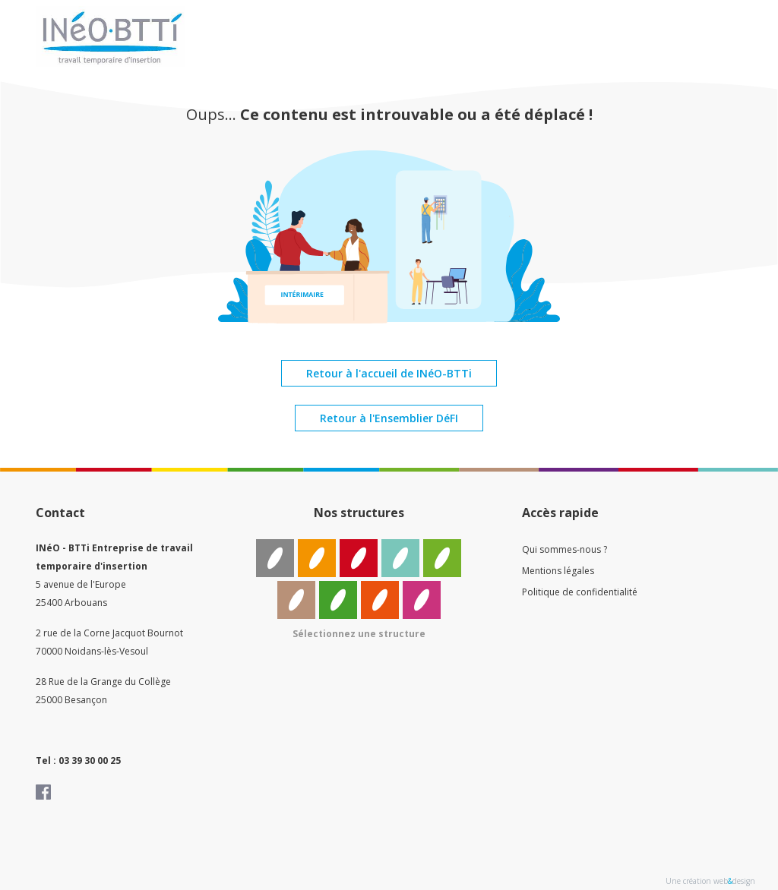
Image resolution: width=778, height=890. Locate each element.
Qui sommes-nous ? (564, 549)
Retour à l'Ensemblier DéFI (389, 418)
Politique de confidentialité (579, 591)
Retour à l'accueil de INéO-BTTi (389, 373)
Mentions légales (558, 570)
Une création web (697, 881)
